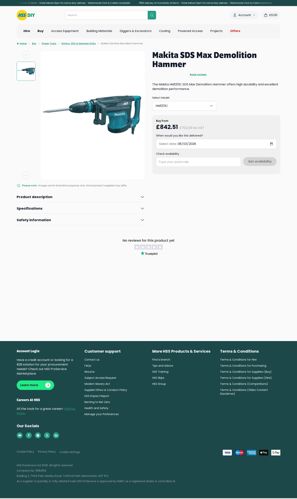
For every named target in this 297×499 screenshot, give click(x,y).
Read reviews (198, 74)
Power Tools (49, 43)
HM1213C (188, 105)
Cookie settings (69, 453)
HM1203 (165, 105)
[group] (26, 71)
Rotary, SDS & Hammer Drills (79, 43)
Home (22, 43)
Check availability (167, 152)
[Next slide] (26, 175)
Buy (34, 43)
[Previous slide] (26, 55)
